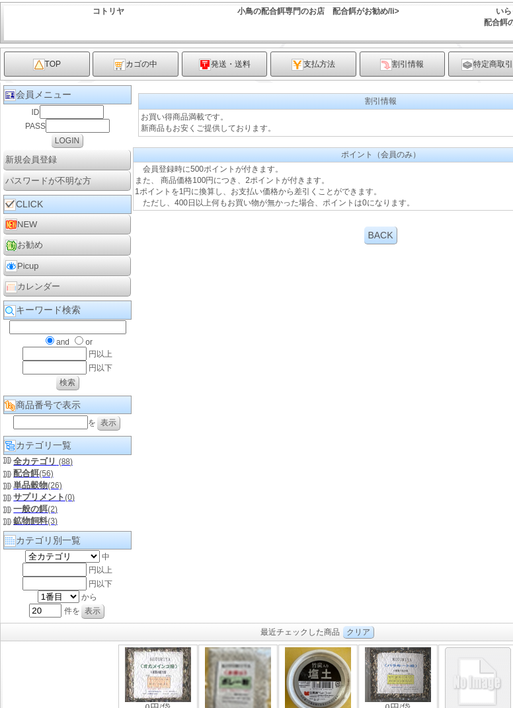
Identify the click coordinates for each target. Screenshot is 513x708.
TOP (47, 65)
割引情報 (402, 65)
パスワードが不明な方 (48, 181)
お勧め (24, 246)
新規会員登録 (31, 159)
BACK (380, 235)
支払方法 (313, 65)
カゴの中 (135, 65)
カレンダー (32, 287)
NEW (21, 224)
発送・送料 (225, 65)
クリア (358, 632)
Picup (22, 266)
